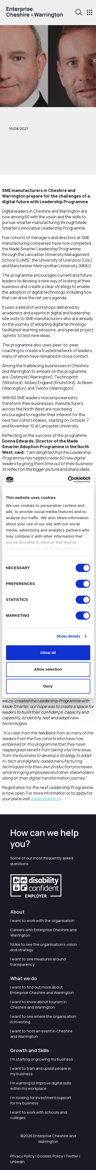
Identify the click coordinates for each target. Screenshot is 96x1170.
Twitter (72, 1156)
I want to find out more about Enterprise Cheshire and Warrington (42, 989)
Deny (48, 686)
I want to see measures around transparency (38, 961)
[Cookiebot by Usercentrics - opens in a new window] (68, 479)
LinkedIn (17, 1161)
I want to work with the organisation (42, 920)
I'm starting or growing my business (41, 1059)
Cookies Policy (50, 1156)
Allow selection (48, 669)
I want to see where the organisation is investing (43, 1019)
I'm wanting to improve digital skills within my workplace (40, 1085)
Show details (68, 636)
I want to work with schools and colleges (38, 1115)
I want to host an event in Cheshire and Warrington (41, 1033)
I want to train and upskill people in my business (40, 1071)
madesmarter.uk (46, 799)
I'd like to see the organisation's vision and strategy (43, 947)
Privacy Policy (22, 1156)
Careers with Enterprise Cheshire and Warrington (43, 932)
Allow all (48, 652)
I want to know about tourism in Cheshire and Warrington (38, 1004)
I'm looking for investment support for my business (40, 1100)
